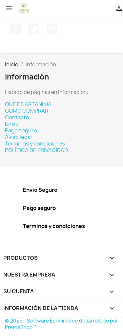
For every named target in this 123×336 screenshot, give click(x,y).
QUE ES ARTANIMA (28, 104)
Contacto (17, 117)
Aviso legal (18, 137)
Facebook (15, 29)
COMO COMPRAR (26, 110)
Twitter (34, 29)
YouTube (52, 29)
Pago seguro (21, 130)
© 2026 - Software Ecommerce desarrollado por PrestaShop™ (61, 324)
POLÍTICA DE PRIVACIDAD (36, 150)
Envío (12, 123)
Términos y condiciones (35, 143)
